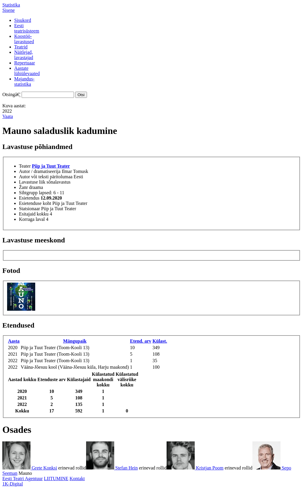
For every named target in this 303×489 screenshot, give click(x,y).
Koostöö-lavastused (24, 39)
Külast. (159, 341)
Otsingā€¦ (11, 94)
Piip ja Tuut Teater (51, 166)
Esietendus (29, 197)
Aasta (14, 341)
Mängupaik (74, 341)
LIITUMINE (56, 478)
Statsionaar (29, 208)
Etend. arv (140, 341)
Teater (25, 166)
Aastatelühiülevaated (27, 71)
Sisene (8, 10)
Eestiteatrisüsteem (26, 28)
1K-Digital (12, 483)
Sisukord (22, 20)
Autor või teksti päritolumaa (45, 176)
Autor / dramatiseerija (39, 171)
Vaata (7, 116)
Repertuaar (24, 62)
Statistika (11, 4)
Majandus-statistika (24, 81)
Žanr (23, 187)
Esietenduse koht (35, 203)
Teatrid (21, 46)
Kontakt (77, 478)
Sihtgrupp (28, 192)
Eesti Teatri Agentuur (22, 478)
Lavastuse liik (32, 181)
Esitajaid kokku (34, 213)
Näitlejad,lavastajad (23, 55)
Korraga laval (32, 219)
